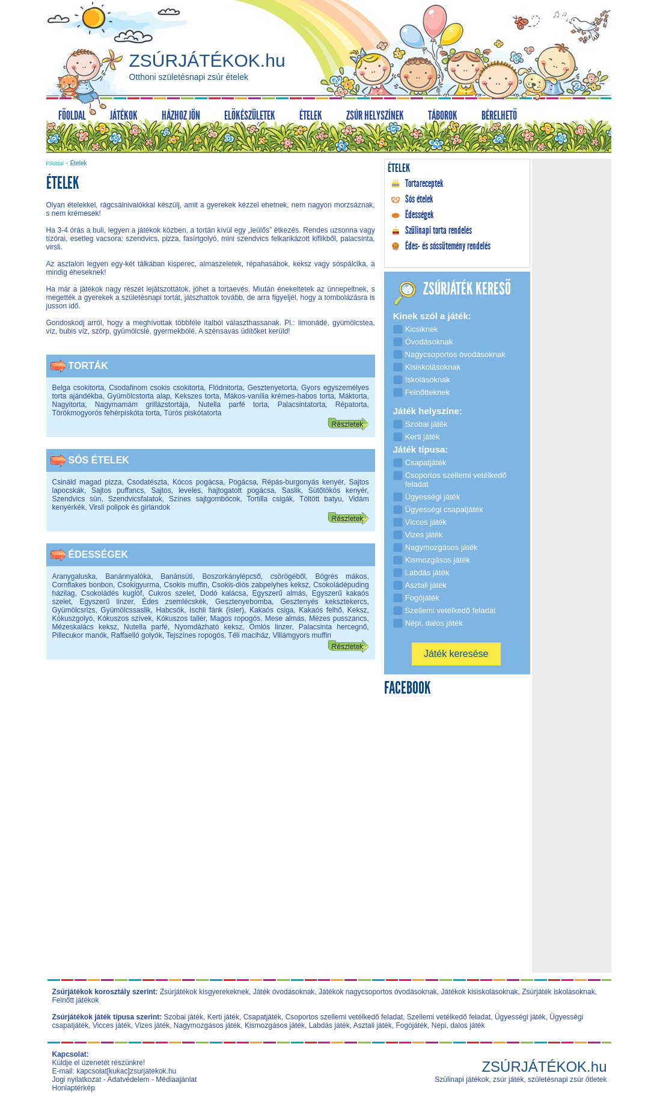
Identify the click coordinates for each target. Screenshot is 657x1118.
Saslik (291, 490)
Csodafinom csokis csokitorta (156, 387)
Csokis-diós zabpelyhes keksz (260, 585)
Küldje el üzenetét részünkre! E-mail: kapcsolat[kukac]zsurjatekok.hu (114, 1066)
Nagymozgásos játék (207, 1025)
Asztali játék (372, 1025)
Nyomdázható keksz (208, 627)
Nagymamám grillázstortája (141, 404)
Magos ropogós (235, 618)
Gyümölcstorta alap (138, 396)
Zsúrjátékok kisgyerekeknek (204, 992)
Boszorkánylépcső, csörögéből (253, 576)
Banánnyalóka (128, 576)
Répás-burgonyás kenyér (303, 482)
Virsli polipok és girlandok (129, 507)
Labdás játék (329, 1025)
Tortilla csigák (270, 499)
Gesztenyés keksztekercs (323, 601)
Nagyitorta (68, 404)
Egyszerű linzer (106, 601)
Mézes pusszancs (338, 618)
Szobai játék (183, 1017)
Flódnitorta (226, 387)
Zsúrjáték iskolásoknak (558, 992)
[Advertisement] (210, 764)
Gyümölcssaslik (125, 610)
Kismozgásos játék (275, 1025)
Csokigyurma (138, 585)
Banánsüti (176, 576)
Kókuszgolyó (72, 618)
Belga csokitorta (78, 387)
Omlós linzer (270, 627)
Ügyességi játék (520, 1017)
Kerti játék (223, 1017)
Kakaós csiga (271, 610)
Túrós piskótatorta (192, 413)
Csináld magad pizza (87, 482)
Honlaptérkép (73, 1088)
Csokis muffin (185, 585)
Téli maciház (248, 635)
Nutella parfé (146, 627)
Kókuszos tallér (181, 618)
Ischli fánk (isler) (216, 610)
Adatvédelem (129, 1079)
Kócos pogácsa (198, 482)
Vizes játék (152, 1025)
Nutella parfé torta (232, 404)
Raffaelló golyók (136, 635)
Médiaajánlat (176, 1079)
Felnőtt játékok (75, 1000)
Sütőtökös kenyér (337, 490)
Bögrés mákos (341, 576)
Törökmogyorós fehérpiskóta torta (106, 413)
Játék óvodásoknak (284, 992)
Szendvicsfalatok (135, 499)
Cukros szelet (171, 593)
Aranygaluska (74, 576)
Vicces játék (112, 1025)
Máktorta (353, 396)
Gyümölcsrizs (74, 610)
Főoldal (55, 163)
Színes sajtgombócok (204, 499)
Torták (88, 366)
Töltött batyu (320, 499)
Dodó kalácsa (223, 593)
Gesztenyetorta (272, 387)
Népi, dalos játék (458, 1025)
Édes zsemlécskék (174, 601)
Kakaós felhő (320, 610)
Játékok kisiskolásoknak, (480, 992)
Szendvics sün (77, 499)
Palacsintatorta (301, 404)
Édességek (99, 554)
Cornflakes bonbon (82, 585)
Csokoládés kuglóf (111, 593)
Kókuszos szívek (124, 618)
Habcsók (170, 610)
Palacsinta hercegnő (333, 627)
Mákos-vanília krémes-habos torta (279, 396)
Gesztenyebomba (243, 601)
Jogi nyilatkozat (77, 1079)
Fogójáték (411, 1025)
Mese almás (285, 618)
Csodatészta (147, 482)
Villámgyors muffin (301, 635)
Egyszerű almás (279, 593)
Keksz (357, 610)
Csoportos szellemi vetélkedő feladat (344, 1017)
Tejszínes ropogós (195, 635)
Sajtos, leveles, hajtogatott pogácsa (212, 490)
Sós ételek (99, 460)
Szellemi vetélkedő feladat (448, 1017)
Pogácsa (242, 482)
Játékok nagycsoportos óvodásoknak (378, 992)
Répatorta (351, 404)
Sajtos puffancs (117, 490)
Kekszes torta (197, 396)
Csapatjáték (262, 1017)
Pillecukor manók (79, 635)
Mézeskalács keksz (84, 627)
